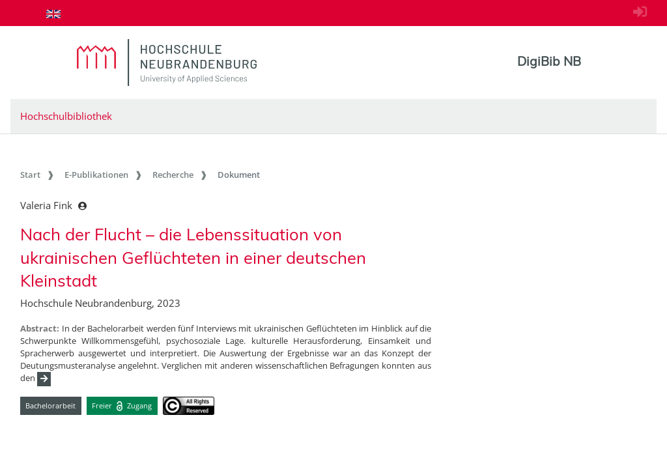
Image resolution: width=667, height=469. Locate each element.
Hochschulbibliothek (66, 115)
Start (30, 174)
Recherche (172, 174)
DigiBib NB (549, 61)
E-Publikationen (96, 174)
